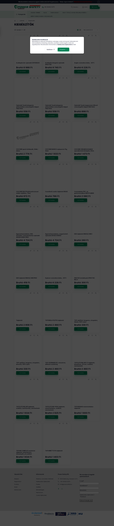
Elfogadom (62, 49)
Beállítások (50, 49)
